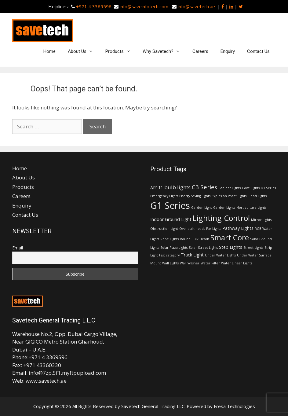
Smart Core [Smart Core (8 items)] (229, 237)
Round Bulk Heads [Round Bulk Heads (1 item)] (194, 239)
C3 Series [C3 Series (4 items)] (204, 187)
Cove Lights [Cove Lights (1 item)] (251, 188)
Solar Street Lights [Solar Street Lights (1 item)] (203, 247)
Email (17, 248)
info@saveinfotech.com (144, 6)
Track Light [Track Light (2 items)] (192, 255)
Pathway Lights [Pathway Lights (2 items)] (237, 228)
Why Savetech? (164, 51)
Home (49, 51)
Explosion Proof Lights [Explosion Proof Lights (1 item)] (229, 196)
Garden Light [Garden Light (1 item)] (201, 207)
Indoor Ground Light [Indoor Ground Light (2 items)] (170, 219)
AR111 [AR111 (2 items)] (156, 187)
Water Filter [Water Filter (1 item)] (210, 263)
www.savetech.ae (46, 380)
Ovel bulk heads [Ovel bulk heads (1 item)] (192, 228)
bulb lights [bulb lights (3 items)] (177, 187)
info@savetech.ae (196, 6)
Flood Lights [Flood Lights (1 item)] (257, 196)
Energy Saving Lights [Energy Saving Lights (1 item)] (194, 196)
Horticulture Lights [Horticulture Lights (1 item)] (251, 207)
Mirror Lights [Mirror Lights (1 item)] (261, 220)
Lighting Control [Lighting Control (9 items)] (221, 218)
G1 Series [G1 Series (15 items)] (170, 205)
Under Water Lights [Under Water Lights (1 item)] (220, 255)
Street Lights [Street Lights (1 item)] (253, 247)
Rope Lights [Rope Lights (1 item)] (169, 239)
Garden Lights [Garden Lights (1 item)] (224, 207)
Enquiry (228, 51)
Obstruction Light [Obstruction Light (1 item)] (164, 228)
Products (121, 51)
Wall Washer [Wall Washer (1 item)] (189, 263)
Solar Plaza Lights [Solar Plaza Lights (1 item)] (174, 247)
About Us (83, 51)
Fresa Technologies (234, 406)
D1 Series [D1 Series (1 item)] (268, 188)
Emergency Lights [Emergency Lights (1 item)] (164, 196)
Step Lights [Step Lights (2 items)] (230, 247)
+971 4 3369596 (93, 6)
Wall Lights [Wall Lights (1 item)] (170, 263)
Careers (200, 51)
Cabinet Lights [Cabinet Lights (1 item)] (229, 188)
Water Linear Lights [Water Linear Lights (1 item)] (236, 263)
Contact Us (258, 51)
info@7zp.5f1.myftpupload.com (67, 372)
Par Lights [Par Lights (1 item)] (213, 228)
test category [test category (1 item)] (169, 255)
